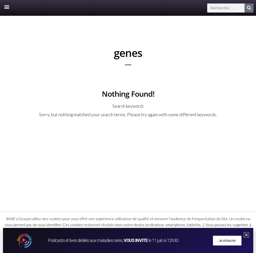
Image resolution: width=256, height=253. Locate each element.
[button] (7, 7)
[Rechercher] (248, 8)
